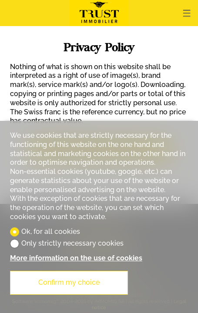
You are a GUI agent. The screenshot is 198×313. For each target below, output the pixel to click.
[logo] (99, 13)
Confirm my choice (69, 282)
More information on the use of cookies (76, 258)
